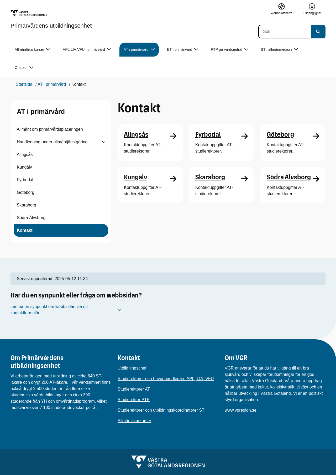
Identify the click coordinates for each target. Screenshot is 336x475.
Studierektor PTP (134, 399)
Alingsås (25, 154)
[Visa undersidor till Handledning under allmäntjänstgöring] (103, 142)
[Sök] (284, 31)
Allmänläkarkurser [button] (32, 49)
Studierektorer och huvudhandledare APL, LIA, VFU (166, 378)
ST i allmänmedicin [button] (279, 49)
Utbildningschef (132, 368)
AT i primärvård (41, 111)
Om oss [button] (24, 67)
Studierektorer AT (134, 389)
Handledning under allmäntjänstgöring (52, 142)
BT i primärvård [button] (182, 49)
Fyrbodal (25, 180)
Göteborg (25, 192)
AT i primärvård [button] (139, 49)
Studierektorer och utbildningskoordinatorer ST (161, 410)
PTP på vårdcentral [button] (229, 49)
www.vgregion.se (240, 410)
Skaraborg (26, 205)
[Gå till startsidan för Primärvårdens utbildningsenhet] (51, 19)
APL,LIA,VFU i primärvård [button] (87, 49)
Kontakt (25, 230)
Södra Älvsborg (31, 217)
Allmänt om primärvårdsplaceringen (50, 129)
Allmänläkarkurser (134, 420)
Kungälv (24, 167)
